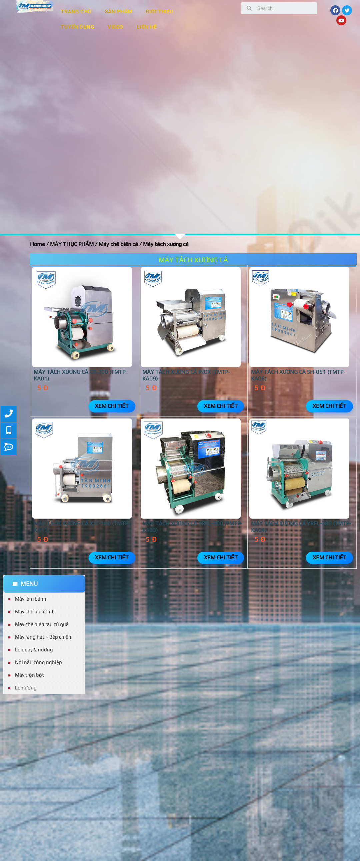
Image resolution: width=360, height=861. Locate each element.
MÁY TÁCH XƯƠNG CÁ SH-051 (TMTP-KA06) (298, 375)
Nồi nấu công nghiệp (38, 662)
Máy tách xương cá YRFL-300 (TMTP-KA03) (192, 526)
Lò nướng (26, 687)
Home (37, 244)
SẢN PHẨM (118, 12)
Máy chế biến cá (118, 244)
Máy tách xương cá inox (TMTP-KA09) (186, 375)
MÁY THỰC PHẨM (72, 244)
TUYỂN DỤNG (77, 27)
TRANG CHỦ (76, 12)
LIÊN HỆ (147, 27)
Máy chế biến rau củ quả (42, 624)
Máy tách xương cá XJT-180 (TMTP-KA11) (82, 526)
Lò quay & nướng (34, 649)
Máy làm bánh (30, 599)
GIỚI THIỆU (159, 12)
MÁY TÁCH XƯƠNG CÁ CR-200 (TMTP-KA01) (80, 375)
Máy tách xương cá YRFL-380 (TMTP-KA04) (301, 526)
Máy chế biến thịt (34, 611)
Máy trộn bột (29, 675)
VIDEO (115, 27)
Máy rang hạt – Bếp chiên (43, 637)
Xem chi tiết (112, 406)
